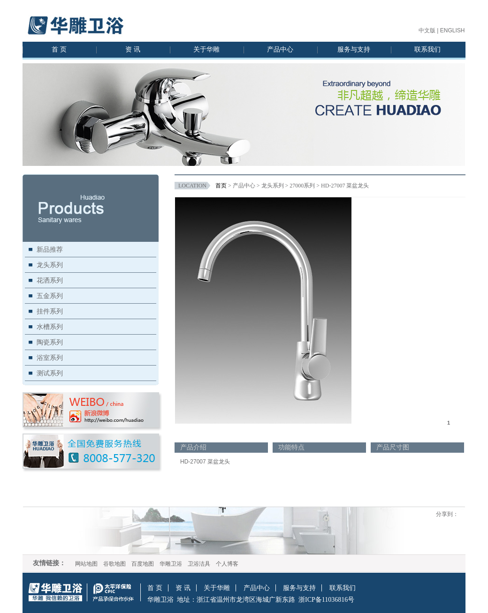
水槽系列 (50, 326)
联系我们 (427, 49)
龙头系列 (50, 265)
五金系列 (50, 295)
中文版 (427, 30)
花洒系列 (50, 280)
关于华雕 (206, 49)
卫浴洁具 (199, 564)
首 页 (59, 49)
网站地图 (86, 564)
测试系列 (50, 373)
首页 (221, 185)
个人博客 (227, 564)
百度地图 (142, 564)
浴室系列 (50, 357)
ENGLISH (452, 30)
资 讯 (132, 49)
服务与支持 (353, 49)
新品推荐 (50, 249)
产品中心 (280, 49)
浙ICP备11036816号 (326, 599)
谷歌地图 (114, 564)
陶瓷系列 (50, 342)
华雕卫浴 (171, 564)
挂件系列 (50, 311)
